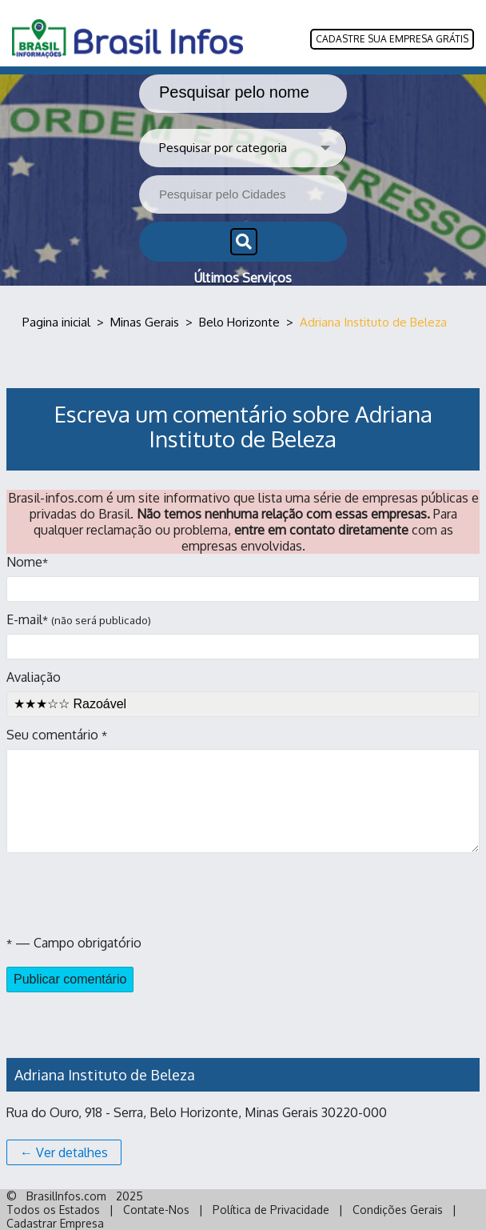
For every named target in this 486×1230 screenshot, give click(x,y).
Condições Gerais (398, 1209)
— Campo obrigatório (73, 943)
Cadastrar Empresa (55, 1223)
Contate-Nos (156, 1209)
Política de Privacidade (271, 1209)
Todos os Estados (53, 1209)
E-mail (243, 635)
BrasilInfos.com (66, 1196)
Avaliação (243, 693)
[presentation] (127, 894)
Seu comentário (243, 790)
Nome (243, 578)
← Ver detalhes (64, 1152)
